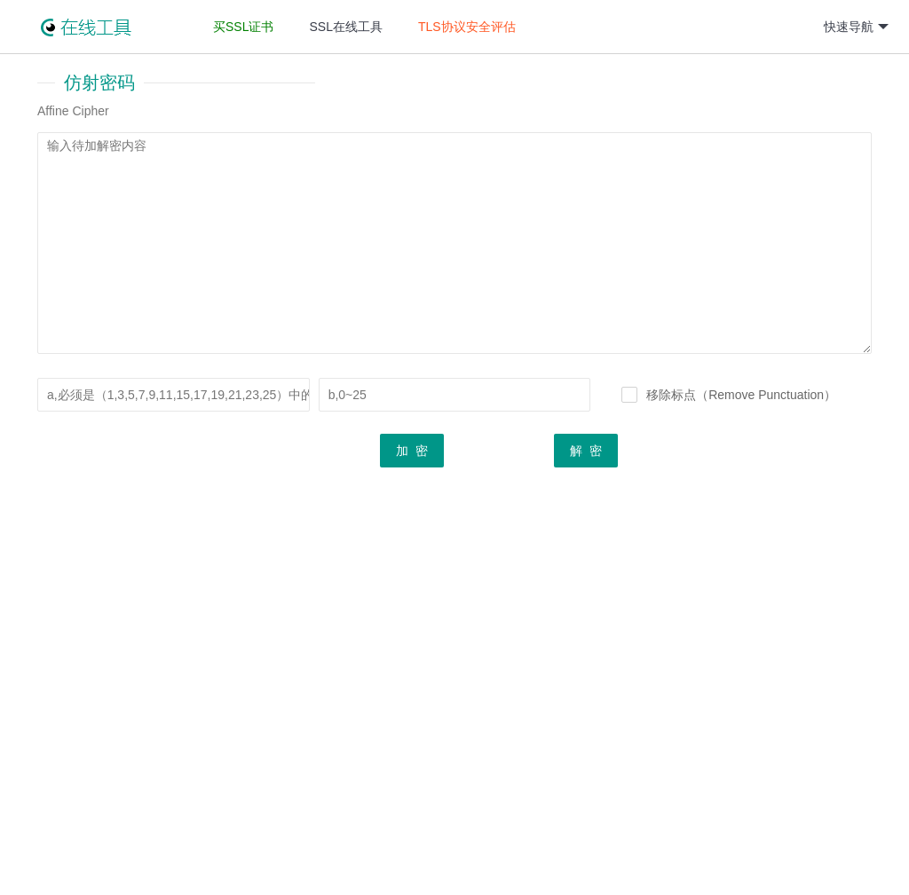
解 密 (586, 458)
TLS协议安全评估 (467, 27)
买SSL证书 (243, 27)
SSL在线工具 (345, 27)
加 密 (412, 458)
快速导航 (856, 27)
